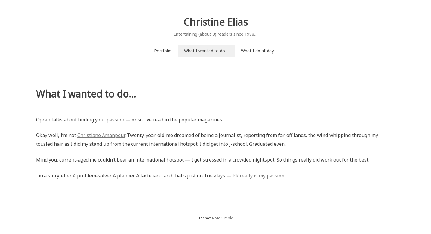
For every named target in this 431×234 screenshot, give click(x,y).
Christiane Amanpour (101, 135)
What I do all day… (259, 51)
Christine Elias (215, 22)
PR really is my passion (258, 175)
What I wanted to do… (206, 51)
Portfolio (163, 51)
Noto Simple (222, 218)
